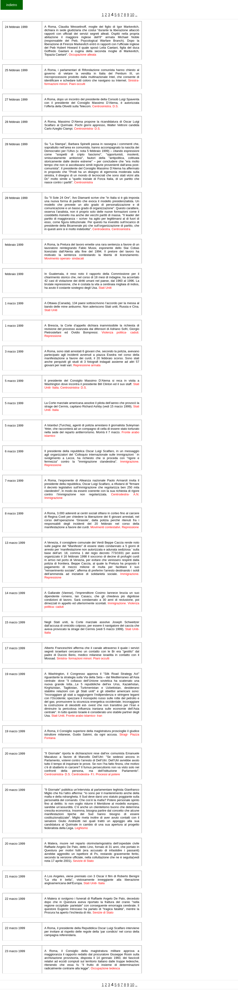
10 (132, 15)
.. (136, 15)
